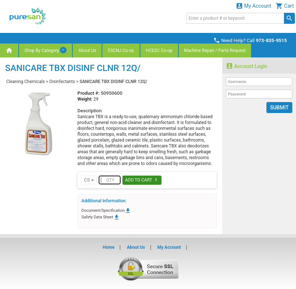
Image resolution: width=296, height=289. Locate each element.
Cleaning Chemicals (25, 81)
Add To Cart (142, 180)
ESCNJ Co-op (121, 50)
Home (108, 247)
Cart (285, 5)
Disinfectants (62, 81)
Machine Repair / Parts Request (215, 50)
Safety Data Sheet (100, 217)
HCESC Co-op (159, 50)
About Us (87, 50)
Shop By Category (45, 50)
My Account (254, 5)
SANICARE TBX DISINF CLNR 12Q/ (113, 81)
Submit (279, 107)
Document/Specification (106, 210)
